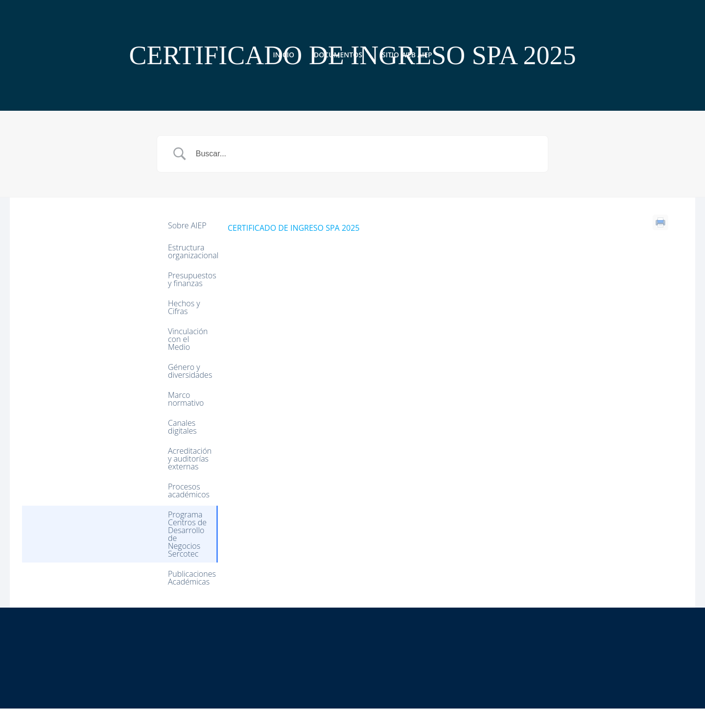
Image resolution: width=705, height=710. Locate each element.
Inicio (283, 54)
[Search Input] (364, 154)
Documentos (338, 54)
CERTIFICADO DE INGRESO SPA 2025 (293, 228)
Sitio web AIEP (407, 54)
